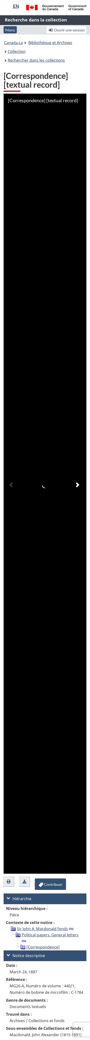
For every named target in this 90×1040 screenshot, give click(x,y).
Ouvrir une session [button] (66, 30)
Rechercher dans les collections (36, 60)
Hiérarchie (19, 898)
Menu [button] (10, 30)
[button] (8, 881)
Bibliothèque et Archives (50, 42)
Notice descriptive (26, 955)
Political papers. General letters (50, 935)
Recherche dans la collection (36, 20)
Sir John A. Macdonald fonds (42, 928)
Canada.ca (13, 42)
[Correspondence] (43, 947)
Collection (17, 51)
